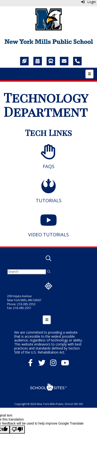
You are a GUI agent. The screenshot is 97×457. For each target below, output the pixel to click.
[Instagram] (53, 364)
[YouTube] (65, 364)
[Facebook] (30, 364)
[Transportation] (51, 61)
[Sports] (24, 61)
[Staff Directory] (64, 61)
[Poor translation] (17, 430)
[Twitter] (42, 364)
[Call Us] (77, 61)
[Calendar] (37, 61)
